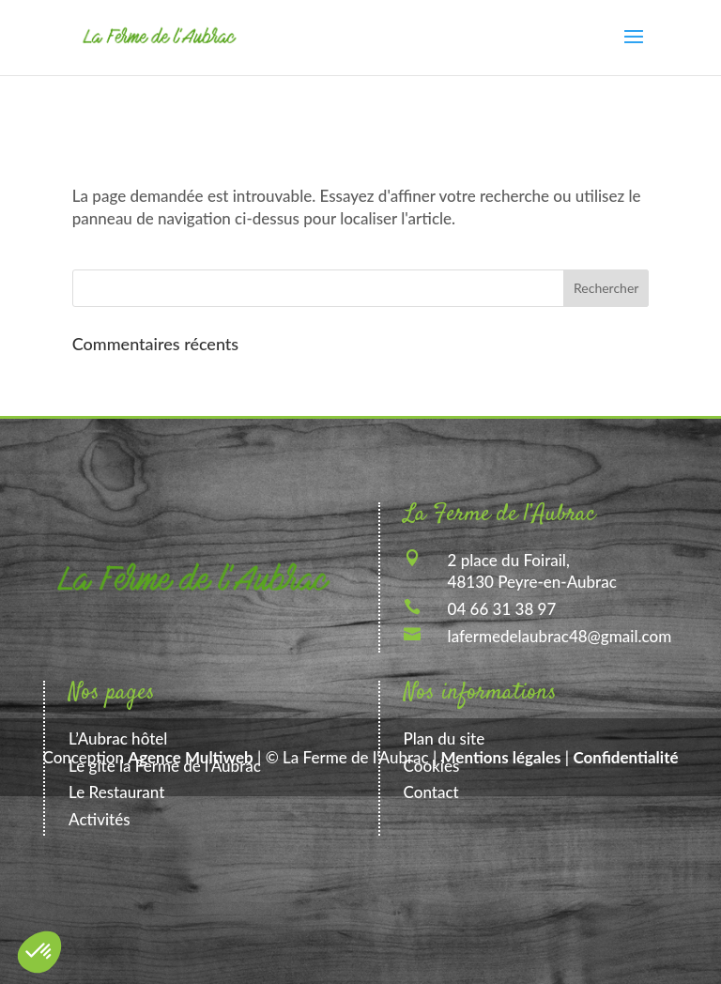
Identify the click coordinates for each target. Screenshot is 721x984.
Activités (99, 819)
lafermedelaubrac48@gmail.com (560, 636)
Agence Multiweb (190, 757)
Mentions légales (501, 757)
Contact (431, 792)
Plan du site (444, 738)
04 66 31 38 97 (502, 609)
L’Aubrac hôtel (118, 738)
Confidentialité (625, 757)
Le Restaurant (116, 792)
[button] (39, 952)
